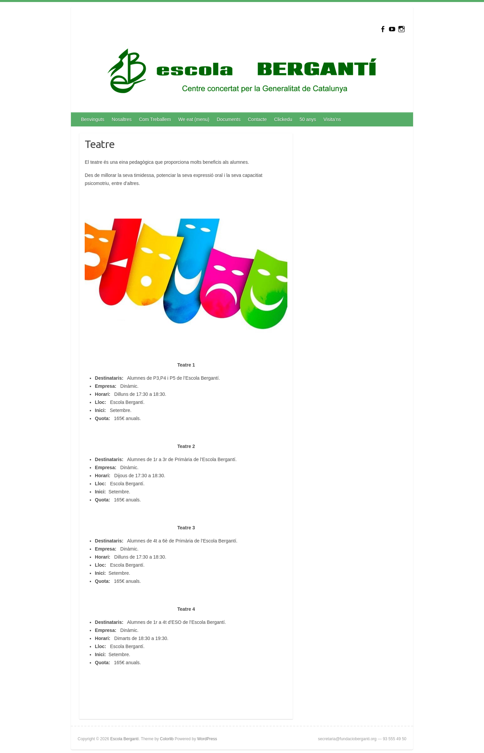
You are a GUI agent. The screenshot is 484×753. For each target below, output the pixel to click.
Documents (229, 119)
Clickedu (283, 119)
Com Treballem (155, 119)
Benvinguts (92, 119)
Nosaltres (121, 119)
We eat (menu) (193, 119)
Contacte (257, 119)
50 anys (307, 119)
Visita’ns (332, 119)
